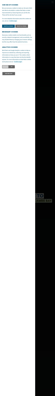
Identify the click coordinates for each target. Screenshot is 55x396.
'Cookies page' (18, 62)
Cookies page (13, 21)
